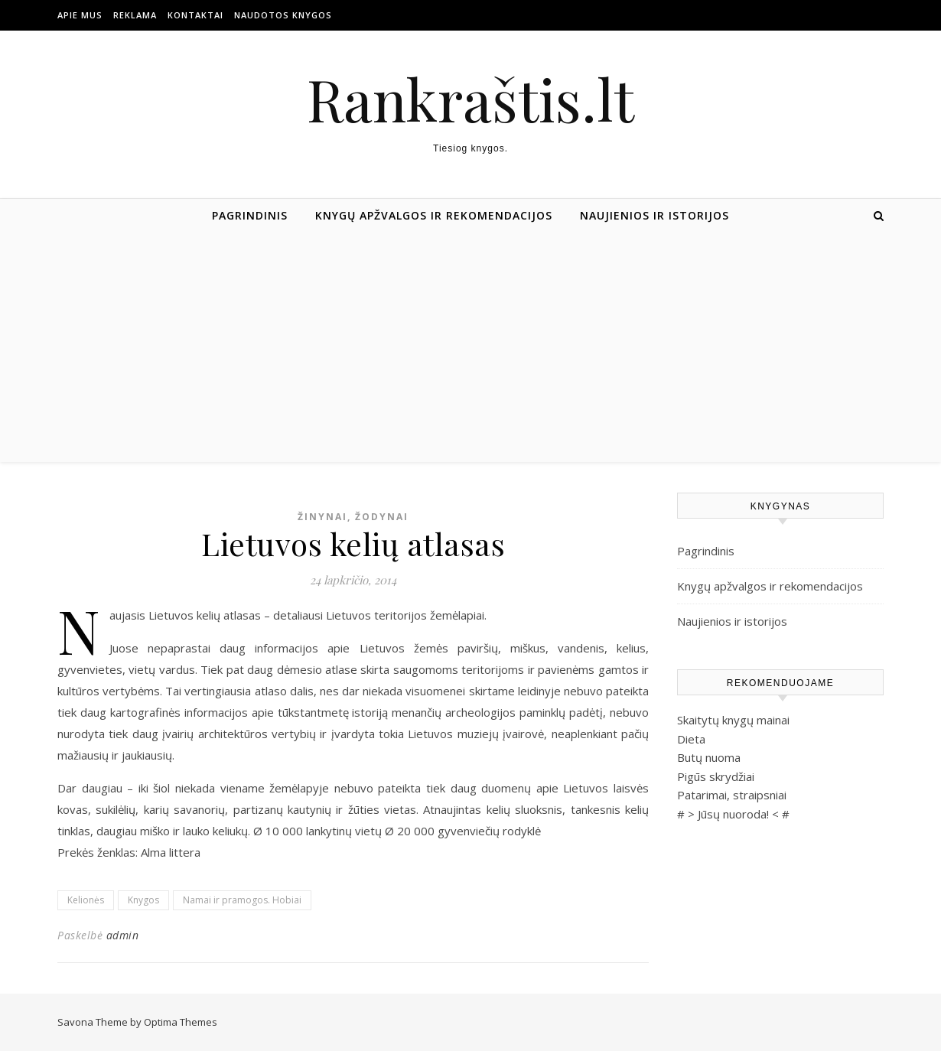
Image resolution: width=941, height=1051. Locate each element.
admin (122, 935)
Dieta (691, 739)
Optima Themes (180, 1022)
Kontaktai (195, 15)
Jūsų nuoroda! (733, 814)
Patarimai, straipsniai (731, 794)
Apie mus (80, 15)
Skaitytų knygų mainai (733, 719)
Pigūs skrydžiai (715, 776)
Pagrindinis (250, 215)
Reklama (135, 15)
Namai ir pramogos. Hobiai (242, 899)
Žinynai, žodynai (353, 516)
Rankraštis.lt (470, 99)
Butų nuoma (709, 757)
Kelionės (85, 899)
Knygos (143, 899)
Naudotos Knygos (283, 15)
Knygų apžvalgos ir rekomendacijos (433, 215)
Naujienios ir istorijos (654, 215)
